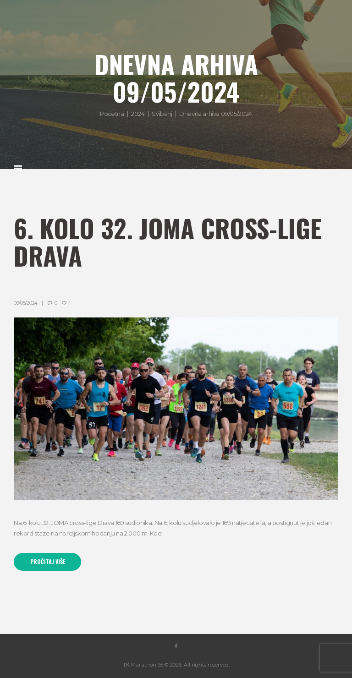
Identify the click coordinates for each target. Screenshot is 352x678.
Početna (112, 113)
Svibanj (162, 113)
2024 (137, 113)
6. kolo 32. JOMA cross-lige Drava (167, 241)
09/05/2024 (25, 303)
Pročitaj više (47, 562)
